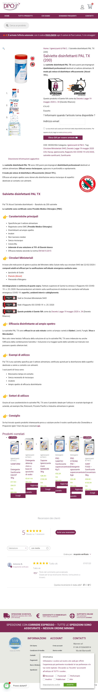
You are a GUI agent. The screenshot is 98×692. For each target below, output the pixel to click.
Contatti (32, 655)
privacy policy (67, 132)
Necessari (49, 676)
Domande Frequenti (68, 16)
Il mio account (57, 646)
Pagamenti (33, 660)
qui (38, 426)
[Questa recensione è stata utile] (84, 585)
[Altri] (68, 679)
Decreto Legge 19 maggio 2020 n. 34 (67, 311)
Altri (71, 679)
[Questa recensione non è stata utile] (88, 585)
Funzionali (62, 676)
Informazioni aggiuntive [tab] (29, 159)
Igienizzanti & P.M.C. (59, 48)
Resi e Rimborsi (35, 665)
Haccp (50, 152)
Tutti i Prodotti (25, 16)
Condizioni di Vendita (37, 650)
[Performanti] (69, 676)
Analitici (48, 679)
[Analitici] (44, 679)
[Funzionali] (56, 676)
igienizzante (59, 152)
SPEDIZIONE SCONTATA (21, 614)
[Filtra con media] (39, 548)
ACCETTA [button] (70, 685)
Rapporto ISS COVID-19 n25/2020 (79, 152)
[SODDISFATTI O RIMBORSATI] (38, 615)
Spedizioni (33, 670)
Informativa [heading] (48, 657)
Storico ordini (57, 650)
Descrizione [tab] (13, 159)
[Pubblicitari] (55, 679)
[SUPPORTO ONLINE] (72, 615)
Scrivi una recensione (65, 532)
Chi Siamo (46, 16)
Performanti (75, 676)
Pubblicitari (60, 679)
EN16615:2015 (44, 251)
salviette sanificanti (51, 155)
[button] (3, 48)
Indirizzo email (64, 121)
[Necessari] (44, 676)
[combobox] (17, 548)
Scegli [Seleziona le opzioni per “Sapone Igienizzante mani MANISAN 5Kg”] (48, 489)
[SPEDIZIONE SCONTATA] (6, 615)
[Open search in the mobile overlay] (16, 25)
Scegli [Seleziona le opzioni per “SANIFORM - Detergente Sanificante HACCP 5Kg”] (18, 495)
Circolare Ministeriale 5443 (54, 148)
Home (6, 16)
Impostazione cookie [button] (51, 685)
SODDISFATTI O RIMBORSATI (54, 615)
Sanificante (66, 155)
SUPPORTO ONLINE (85, 614)
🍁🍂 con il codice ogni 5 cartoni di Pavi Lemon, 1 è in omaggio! (49, 35)
